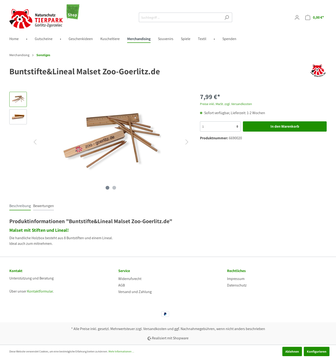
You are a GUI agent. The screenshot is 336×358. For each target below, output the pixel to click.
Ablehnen (292, 351)
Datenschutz (237, 285)
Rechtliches (236, 270)
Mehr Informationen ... (121, 351)
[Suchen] (226, 17)
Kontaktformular (40, 291)
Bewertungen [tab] (43, 205)
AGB (121, 285)
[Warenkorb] (314, 17)
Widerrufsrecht (129, 278)
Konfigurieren (316, 351)
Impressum (236, 278)
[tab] (20, 205)
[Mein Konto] (297, 17)
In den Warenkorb (284, 126)
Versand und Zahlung (135, 291)
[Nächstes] (186, 142)
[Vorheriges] (35, 142)
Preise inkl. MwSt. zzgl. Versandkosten (226, 104)
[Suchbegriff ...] (180, 17)
